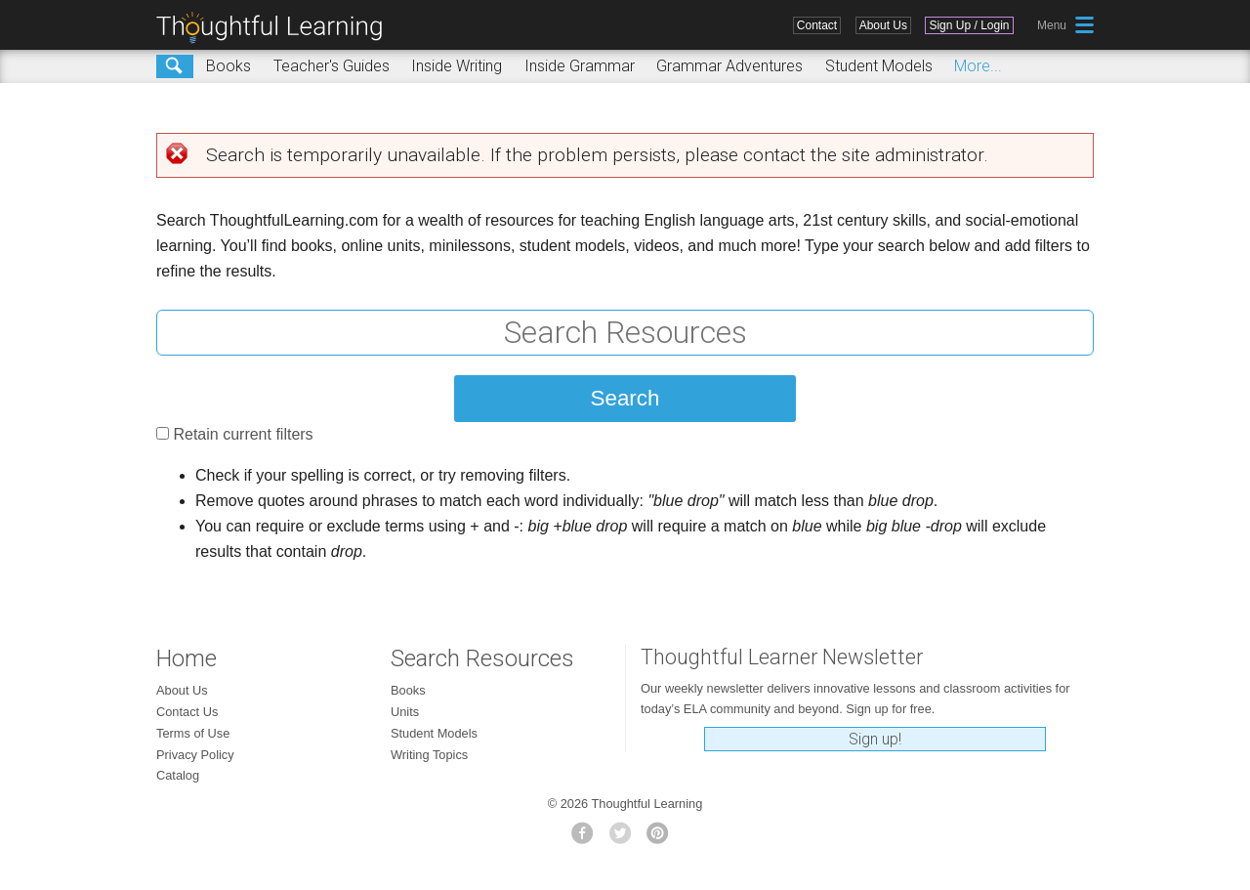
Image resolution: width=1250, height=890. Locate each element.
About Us (883, 25)
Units (405, 711)
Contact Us (187, 711)
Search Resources (482, 658)
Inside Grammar (579, 66)
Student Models (879, 66)
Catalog (177, 775)
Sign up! (875, 739)
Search (174, 66)
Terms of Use (192, 733)
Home (186, 658)
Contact (817, 25)
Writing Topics (429, 754)
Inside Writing (456, 66)
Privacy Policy (195, 754)
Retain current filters (242, 434)
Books (228, 66)
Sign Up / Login (969, 25)
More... (978, 66)
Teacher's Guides (331, 66)
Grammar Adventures (729, 66)
